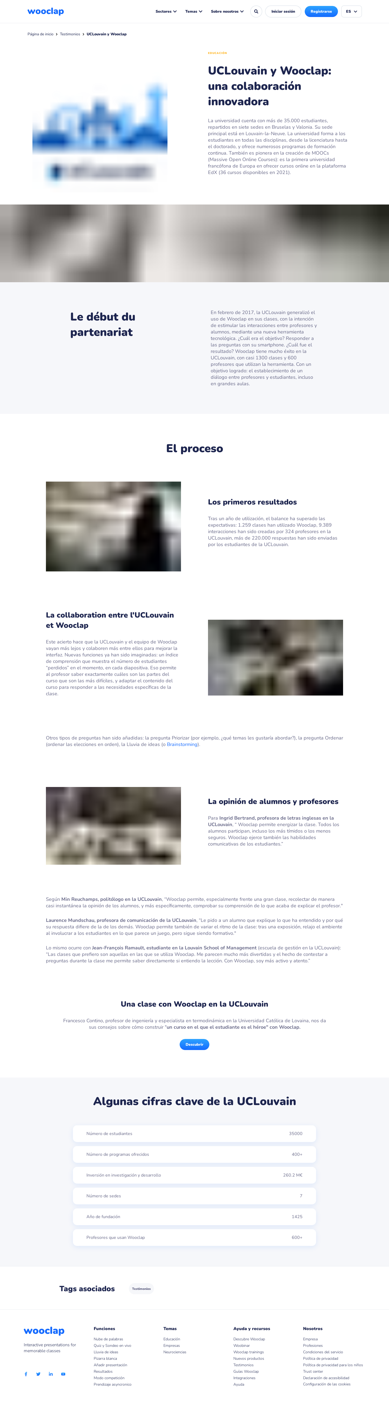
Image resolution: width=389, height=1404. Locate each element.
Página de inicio (40, 34)
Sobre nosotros (227, 11)
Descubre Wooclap (249, 1339)
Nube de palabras (108, 1339)
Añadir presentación (110, 1365)
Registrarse (321, 11)
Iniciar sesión (283, 11)
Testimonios (70, 34)
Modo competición (109, 1378)
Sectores (166, 11)
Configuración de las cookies (327, 1384)
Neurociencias (174, 1352)
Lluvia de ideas (106, 1352)
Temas (194, 11)
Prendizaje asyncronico (113, 1384)
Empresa (310, 1339)
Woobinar (241, 1345)
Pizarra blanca (105, 1358)
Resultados (103, 1371)
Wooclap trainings (248, 1352)
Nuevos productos (248, 1358)
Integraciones (244, 1378)
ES (351, 11)
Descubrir (194, 1044)
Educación (171, 1339)
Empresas (171, 1345)
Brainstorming (182, 744)
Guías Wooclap (246, 1371)
